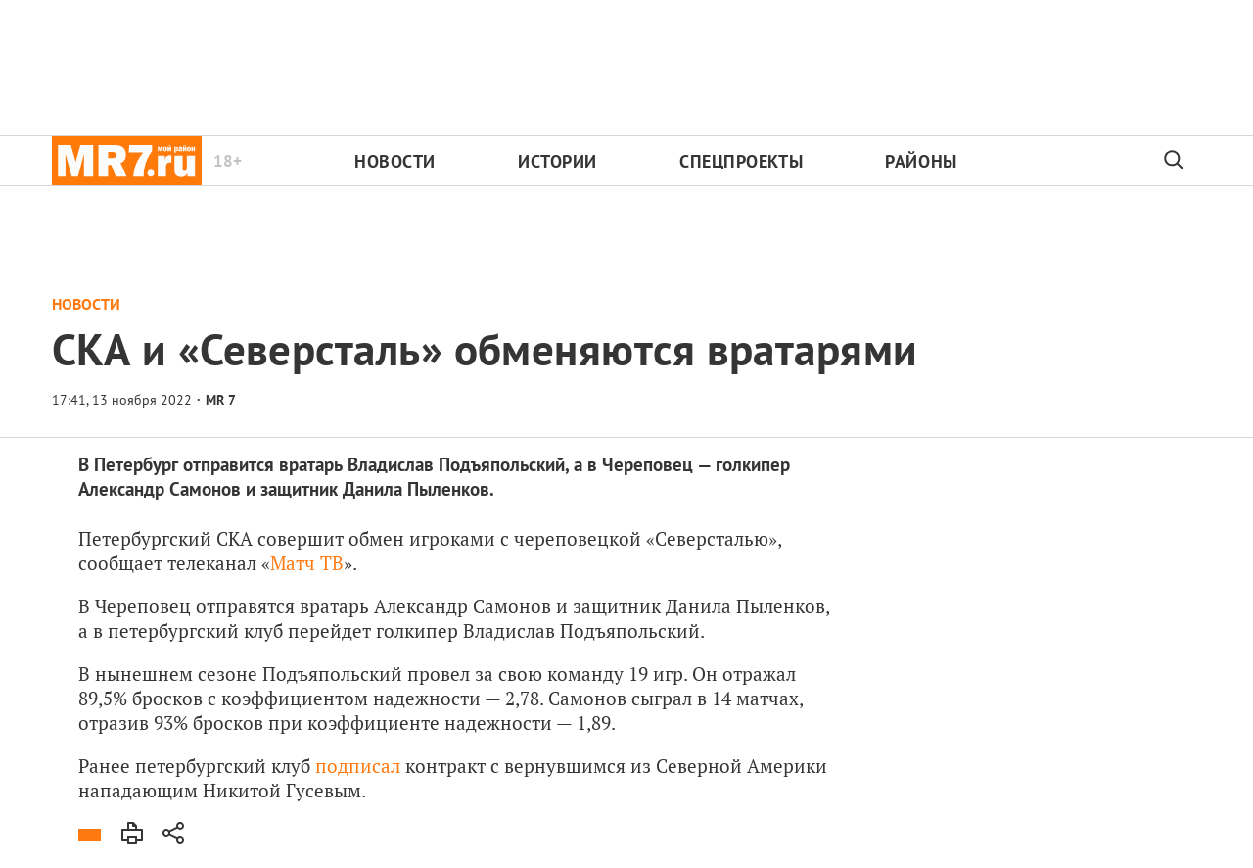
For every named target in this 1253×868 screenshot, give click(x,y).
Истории (557, 161)
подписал (357, 765)
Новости (395, 161)
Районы (920, 161)
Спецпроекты (741, 161)
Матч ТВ (307, 563)
